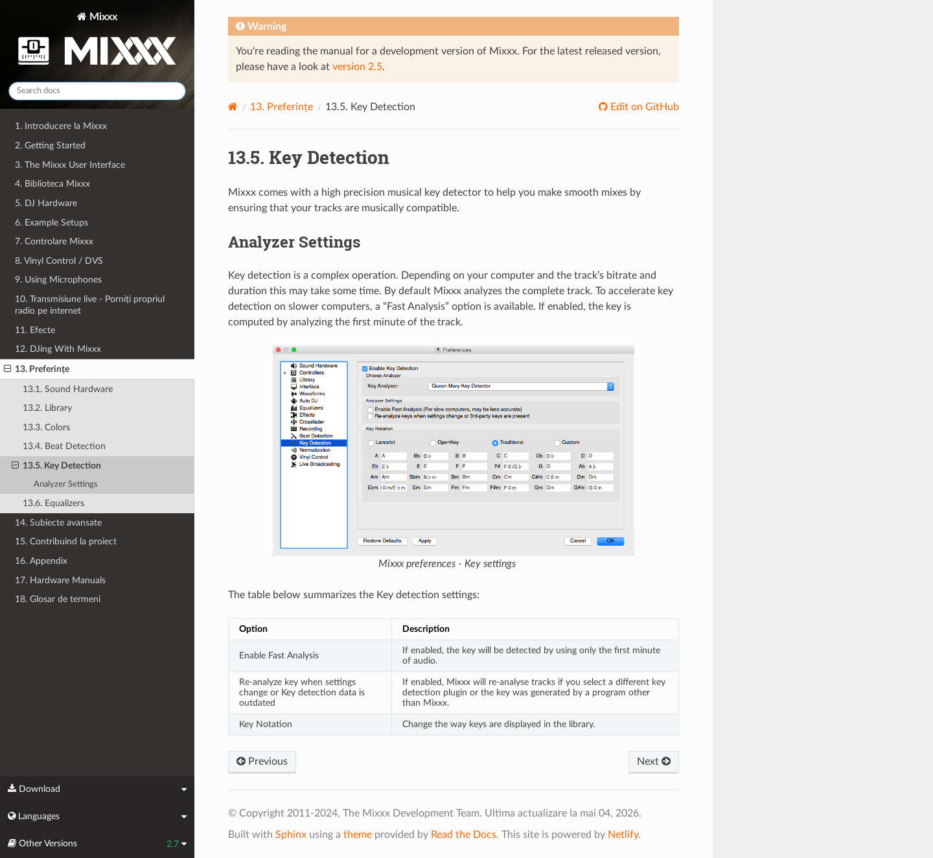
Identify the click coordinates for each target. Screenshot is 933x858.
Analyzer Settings (66, 484)
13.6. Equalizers (53, 503)
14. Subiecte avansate (58, 523)
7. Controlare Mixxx (54, 241)
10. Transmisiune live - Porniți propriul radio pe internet (90, 305)
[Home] (233, 106)
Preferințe (281, 107)
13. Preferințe (36, 369)
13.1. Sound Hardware (68, 389)
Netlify (623, 834)
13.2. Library (47, 408)
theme (357, 834)
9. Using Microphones (58, 279)
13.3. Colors (46, 427)
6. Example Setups (51, 222)
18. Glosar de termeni (57, 599)
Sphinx (290, 834)
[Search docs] (97, 91)
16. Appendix (41, 561)
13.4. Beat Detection (64, 446)
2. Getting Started (50, 145)
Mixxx (97, 41)
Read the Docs (463, 834)
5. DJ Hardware (46, 203)
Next (654, 761)
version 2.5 (357, 67)
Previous (262, 761)
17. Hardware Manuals (60, 580)
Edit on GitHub (643, 107)
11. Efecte (35, 330)
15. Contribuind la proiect (66, 541)
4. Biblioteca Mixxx (52, 184)
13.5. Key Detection (56, 466)
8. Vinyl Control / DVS (59, 261)
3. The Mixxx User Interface (70, 165)
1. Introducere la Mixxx (61, 126)
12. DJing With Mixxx (58, 349)
